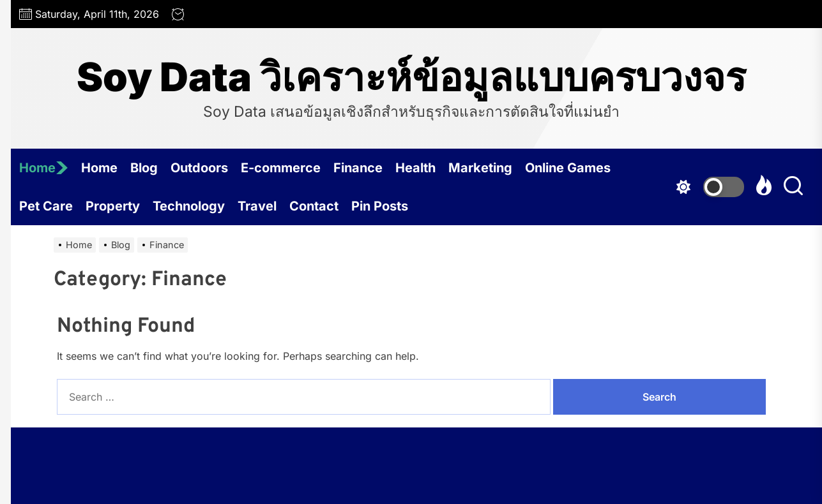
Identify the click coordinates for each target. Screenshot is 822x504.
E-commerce (281, 167)
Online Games (568, 167)
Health (415, 167)
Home (43, 167)
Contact (314, 206)
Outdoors (199, 167)
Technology (189, 206)
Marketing (480, 167)
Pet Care (46, 206)
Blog (144, 167)
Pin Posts (379, 206)
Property (113, 206)
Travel (257, 206)
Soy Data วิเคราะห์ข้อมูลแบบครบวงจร (411, 77)
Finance (358, 167)
